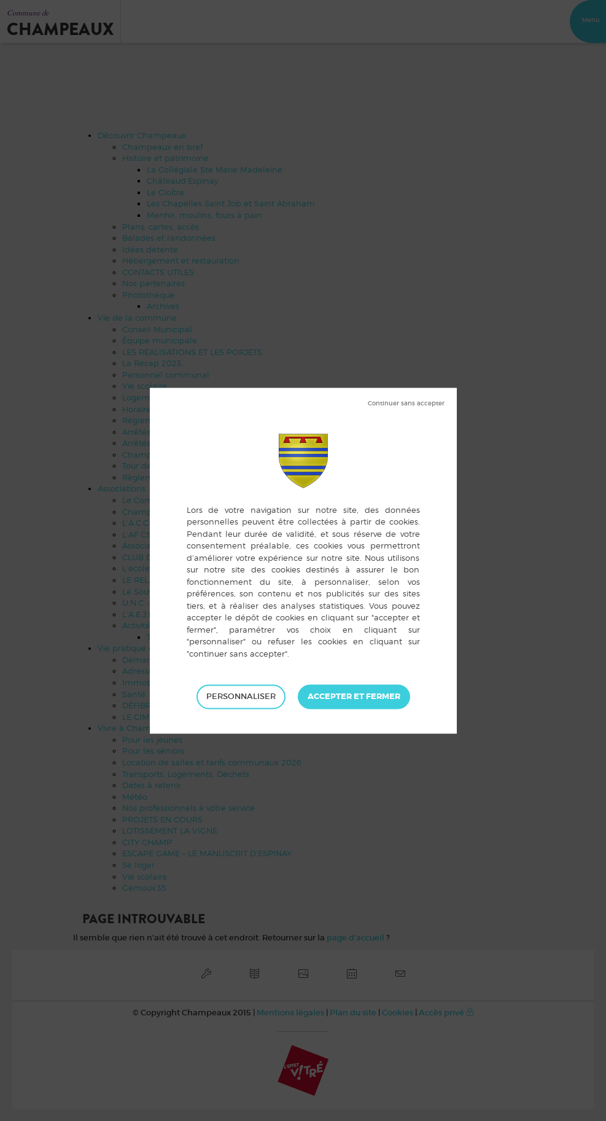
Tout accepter (354, 696)
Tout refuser (406, 403)
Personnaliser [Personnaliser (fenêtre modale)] (241, 696)
